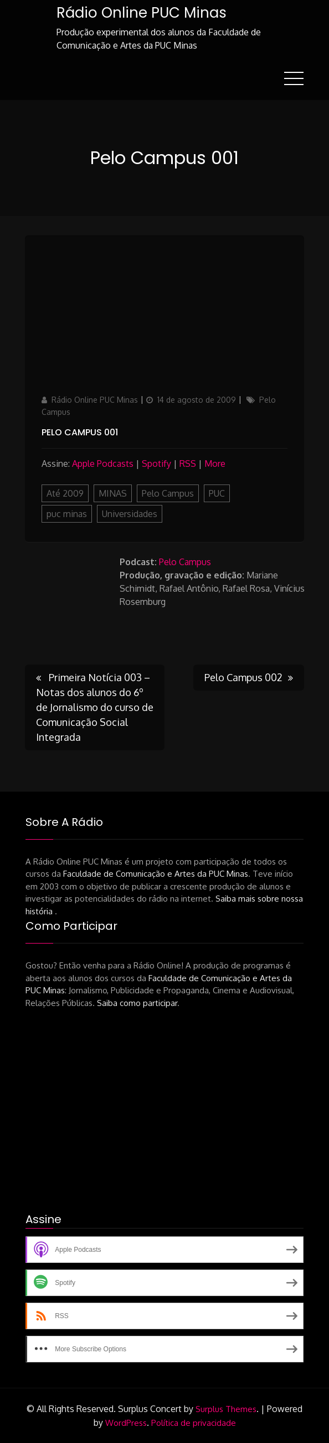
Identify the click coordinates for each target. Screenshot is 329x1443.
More (214, 463)
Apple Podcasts (102, 463)
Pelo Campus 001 (80, 432)
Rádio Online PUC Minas (141, 13)
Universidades (129, 513)
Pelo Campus (168, 493)
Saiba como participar (137, 1003)
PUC (217, 493)
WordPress (126, 1423)
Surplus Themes (226, 1409)
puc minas (67, 513)
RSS (187, 463)
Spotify (156, 463)
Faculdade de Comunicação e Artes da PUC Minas (155, 873)
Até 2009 (65, 493)
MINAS (113, 493)
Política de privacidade (193, 1423)
